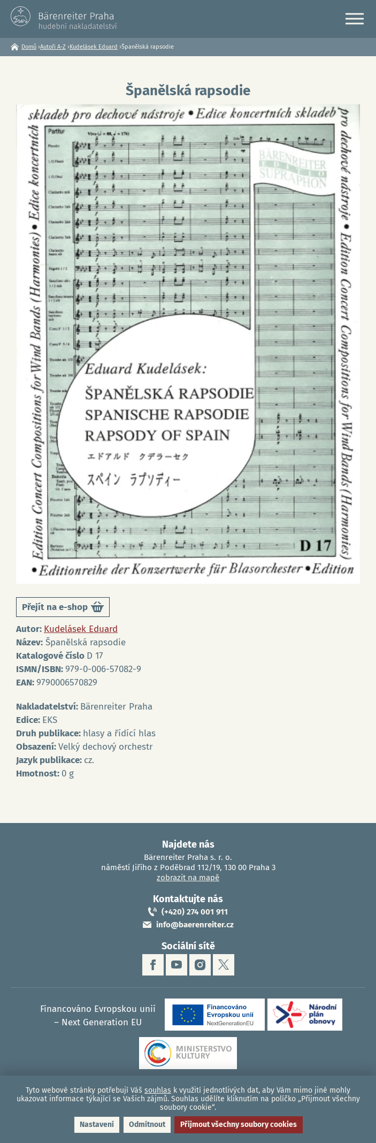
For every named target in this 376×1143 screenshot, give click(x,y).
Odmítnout (147, 1124)
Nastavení (97, 1124)
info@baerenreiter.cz (195, 924)
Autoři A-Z (53, 46)
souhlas (157, 1090)
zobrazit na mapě (188, 877)
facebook (153, 965)
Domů (28, 46)
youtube (176, 965)
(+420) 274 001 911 (195, 912)
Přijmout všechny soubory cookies (238, 1124)
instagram (200, 965)
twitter (223, 965)
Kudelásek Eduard (94, 46)
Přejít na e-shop (63, 608)
